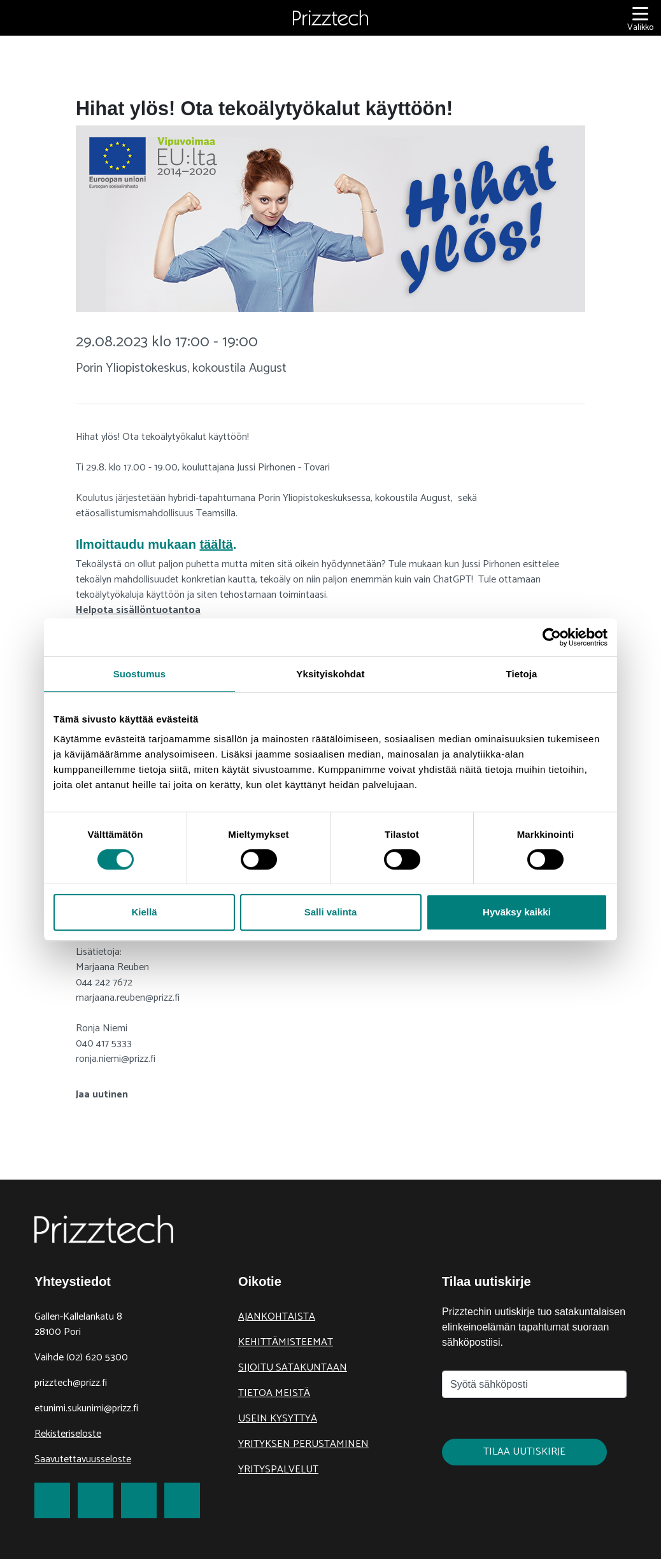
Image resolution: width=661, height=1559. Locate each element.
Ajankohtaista (276, 1316)
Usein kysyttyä (277, 1418)
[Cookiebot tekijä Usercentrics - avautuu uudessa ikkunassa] (552, 637)
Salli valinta (330, 911)
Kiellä (144, 911)
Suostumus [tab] (139, 673)
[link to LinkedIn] (139, 1500)
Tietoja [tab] (521, 673)
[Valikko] (640, 18)
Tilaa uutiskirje (524, 1451)
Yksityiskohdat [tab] (330, 673)
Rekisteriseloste (67, 1434)
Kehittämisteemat (285, 1342)
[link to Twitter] (95, 1500)
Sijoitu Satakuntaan (292, 1367)
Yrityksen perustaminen (303, 1444)
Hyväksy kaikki (517, 911)
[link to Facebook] (52, 1500)
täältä (215, 544)
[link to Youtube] (182, 1500)
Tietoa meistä (274, 1393)
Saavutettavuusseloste (82, 1459)
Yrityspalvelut (278, 1469)
